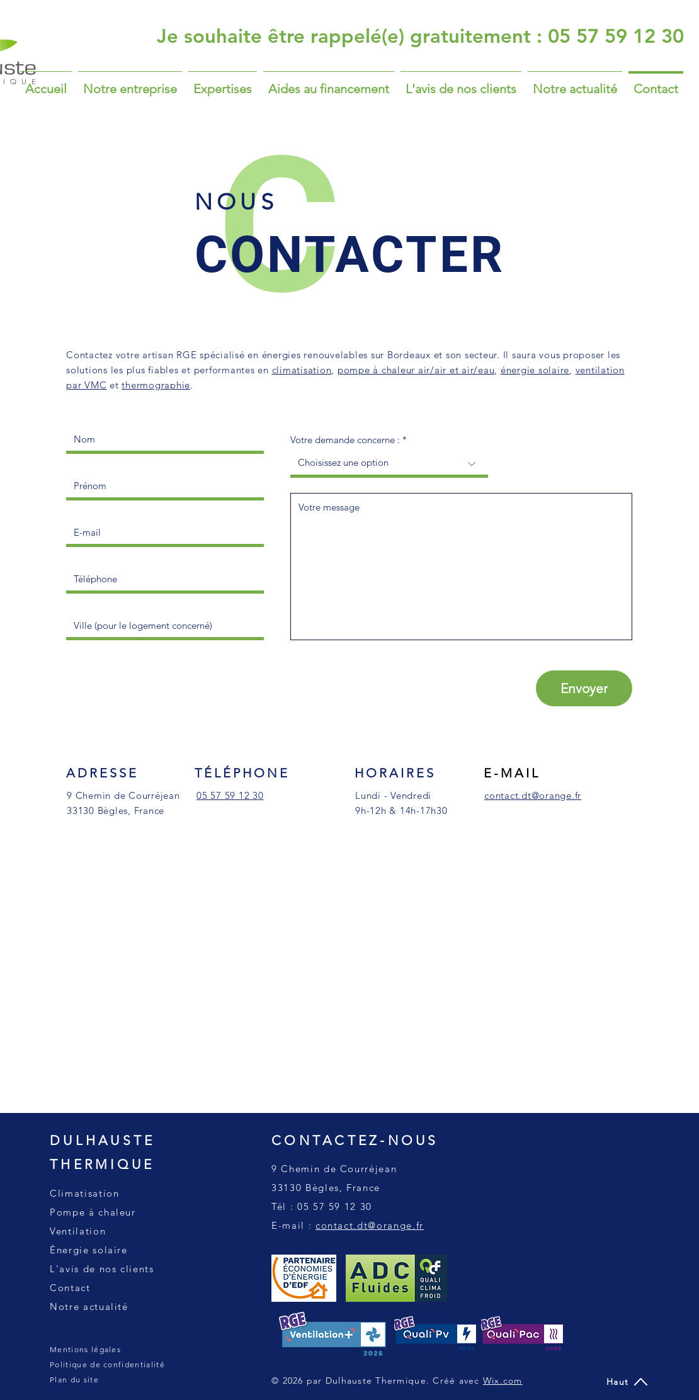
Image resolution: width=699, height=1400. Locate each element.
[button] (222, 83)
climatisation (302, 370)
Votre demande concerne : (345, 439)
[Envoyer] (584, 688)
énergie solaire (535, 370)
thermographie (156, 385)
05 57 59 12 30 (334, 1206)
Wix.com (503, 1380)
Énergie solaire (89, 1250)
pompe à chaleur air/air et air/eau (416, 370)
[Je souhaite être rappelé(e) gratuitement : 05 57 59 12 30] (420, 36)
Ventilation (78, 1231)
